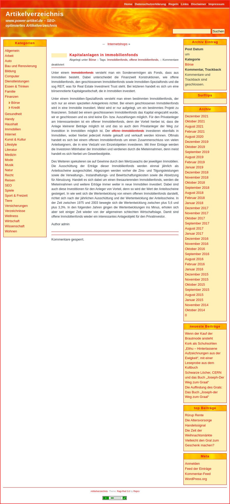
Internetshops (117, 44)
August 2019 (194, 157)
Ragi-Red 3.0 (123, 491)
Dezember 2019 (196, 142)
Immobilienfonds (117, 59)
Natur (9, 170)
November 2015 (196, 279)
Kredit (15, 107)
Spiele (9, 190)
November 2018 (196, 177)
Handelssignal (195, 425)
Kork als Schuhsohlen (201, 343)
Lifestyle (11, 144)
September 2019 (197, 152)
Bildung (10, 71)
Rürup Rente (194, 415)
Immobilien (13, 129)
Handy (9, 119)
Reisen (10, 180)
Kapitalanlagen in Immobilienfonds (103, 55)
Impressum (216, 4)
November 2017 (196, 213)
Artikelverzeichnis (35, 13)
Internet (10, 134)
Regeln (173, 4)
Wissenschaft (14, 226)
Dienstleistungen (17, 81)
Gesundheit (13, 114)
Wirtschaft (12, 221)
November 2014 (196, 305)
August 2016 (194, 259)
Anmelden (192, 463)
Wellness (11, 216)
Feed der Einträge (198, 469)
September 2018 (197, 188)
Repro (137, 491)
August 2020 (194, 136)
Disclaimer (199, 4)
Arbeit (9, 56)
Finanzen (11, 96)
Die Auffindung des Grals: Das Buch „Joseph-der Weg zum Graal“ (203, 392)
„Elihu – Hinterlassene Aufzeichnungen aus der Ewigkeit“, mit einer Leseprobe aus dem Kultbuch (203, 358)
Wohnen (11, 231)
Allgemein (12, 51)
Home (128, 4)
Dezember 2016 (196, 239)
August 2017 (194, 228)
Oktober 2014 (195, 310)
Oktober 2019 (195, 147)
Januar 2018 (194, 203)
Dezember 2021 (196, 116)
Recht (9, 175)
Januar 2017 (194, 233)
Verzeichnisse (15, 211)
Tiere (8, 201)
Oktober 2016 (195, 249)
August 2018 (194, 193)
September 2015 (197, 290)
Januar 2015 (194, 300)
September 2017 (197, 223)
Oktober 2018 (195, 182)
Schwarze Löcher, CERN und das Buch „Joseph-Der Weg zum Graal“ (204, 377)
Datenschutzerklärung (151, 4)
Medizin (10, 155)
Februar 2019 (195, 162)
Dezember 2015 (196, 274)
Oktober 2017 (195, 218)
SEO (8, 185)
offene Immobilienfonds (143, 59)
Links (185, 4)
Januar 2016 (194, 269)
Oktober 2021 (195, 121)
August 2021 (194, 126)
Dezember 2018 (196, 172)
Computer (12, 76)
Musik (9, 165)
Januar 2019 (194, 167)
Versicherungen (16, 206)
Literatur (11, 150)
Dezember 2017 (196, 208)
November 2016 (196, 244)
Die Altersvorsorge (198, 420)
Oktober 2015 (195, 284)
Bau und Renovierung (21, 66)
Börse (92, 59)
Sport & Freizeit (16, 195)
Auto (8, 61)
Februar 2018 (195, 198)
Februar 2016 (195, 264)
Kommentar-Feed (198, 474)
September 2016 (197, 254)
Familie (10, 91)
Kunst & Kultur (15, 139)
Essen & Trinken (17, 86)
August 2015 (194, 295)
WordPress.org (196, 479)
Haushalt (11, 124)
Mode (9, 160)
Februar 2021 (195, 131)
